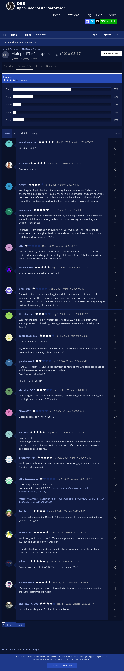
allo (21, 245)
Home (56, 15)
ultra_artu (24, 288)
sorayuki (18, 58)
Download (72, 15)
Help (99, 15)
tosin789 (24, 163)
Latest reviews (11, 42)
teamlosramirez (28, 142)
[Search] (118, 34)
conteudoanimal (28, 335)
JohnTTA (23, 561)
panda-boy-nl (26, 361)
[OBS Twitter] (92, 21)
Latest (7, 133)
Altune (23, 184)
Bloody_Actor (26, 582)
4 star (9, 96)
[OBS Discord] (87, 21)
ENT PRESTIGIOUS (28, 603)
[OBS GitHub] (97, 21)
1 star (9, 119)
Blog (88, 15)
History (38, 65)
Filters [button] (115, 133)
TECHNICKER (26, 267)
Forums (14, 34)
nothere (23, 432)
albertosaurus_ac (28, 478)
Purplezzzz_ (25, 511)
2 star (9, 112)
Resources (41, 34)
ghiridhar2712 (27, 389)
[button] (20, 34)
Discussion (51, 65)
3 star (9, 104)
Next (20, 625)
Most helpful (20, 133)
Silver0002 (25, 411)
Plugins (27, 34)
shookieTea (25, 532)
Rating (34, 133)
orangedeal (25, 209)
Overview (9, 65)
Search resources (27, 42)
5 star (9, 89)
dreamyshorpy (27, 457)
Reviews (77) (24, 65)
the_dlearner (26, 314)
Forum (112, 15)
